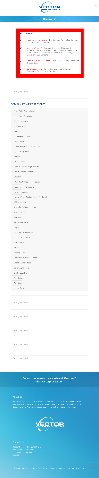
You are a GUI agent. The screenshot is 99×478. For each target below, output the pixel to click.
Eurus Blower (19, 161)
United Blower (20, 288)
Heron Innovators (21, 192)
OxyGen (17, 227)
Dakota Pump (19, 141)
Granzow (17, 177)
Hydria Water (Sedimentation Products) (30, 197)
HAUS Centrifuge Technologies (27, 182)
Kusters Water (33, 48)
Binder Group (19, 131)
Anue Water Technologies (24, 111)
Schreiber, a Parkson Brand (38, 61)
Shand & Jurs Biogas (22, 263)
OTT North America (22, 237)
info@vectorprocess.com (49, 381)
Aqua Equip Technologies (24, 116)
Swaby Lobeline (20, 273)
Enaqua (17, 156)
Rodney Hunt (19, 253)
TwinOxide (18, 283)
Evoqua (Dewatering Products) (26, 167)
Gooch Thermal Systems (24, 172)
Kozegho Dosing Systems (25, 207)
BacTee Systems (21, 121)
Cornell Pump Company (23, 136)
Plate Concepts (20, 242)
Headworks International (37, 40)
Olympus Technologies (23, 232)
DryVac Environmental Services (27, 146)
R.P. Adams (18, 247)
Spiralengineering (34, 69)
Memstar (17, 217)
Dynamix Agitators (21, 151)
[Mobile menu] (95, 5)
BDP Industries (20, 126)
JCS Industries (20, 202)
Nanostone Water (21, 222)
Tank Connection (21, 278)
